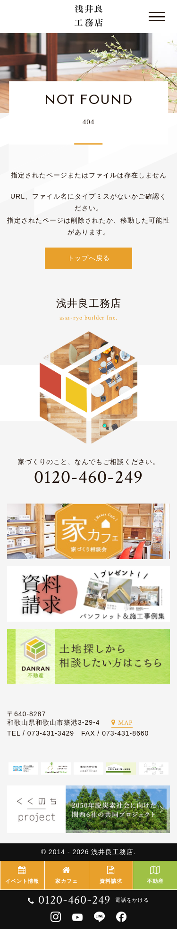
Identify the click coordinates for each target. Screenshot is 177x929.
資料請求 (111, 875)
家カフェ (67, 875)
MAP (122, 723)
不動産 (155, 875)
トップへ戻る (88, 258)
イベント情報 (22, 875)
